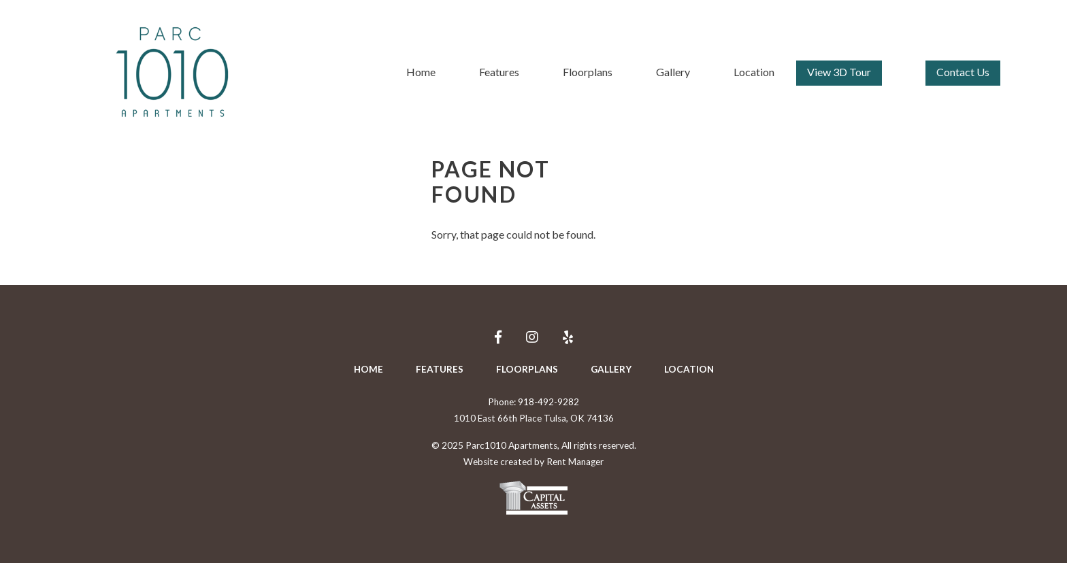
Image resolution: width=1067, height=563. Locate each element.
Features (499, 71)
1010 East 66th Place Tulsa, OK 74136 (534, 418)
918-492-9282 (548, 401)
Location (754, 71)
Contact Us (962, 71)
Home (421, 71)
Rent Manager (575, 461)
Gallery (673, 71)
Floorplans (587, 71)
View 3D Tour (839, 71)
